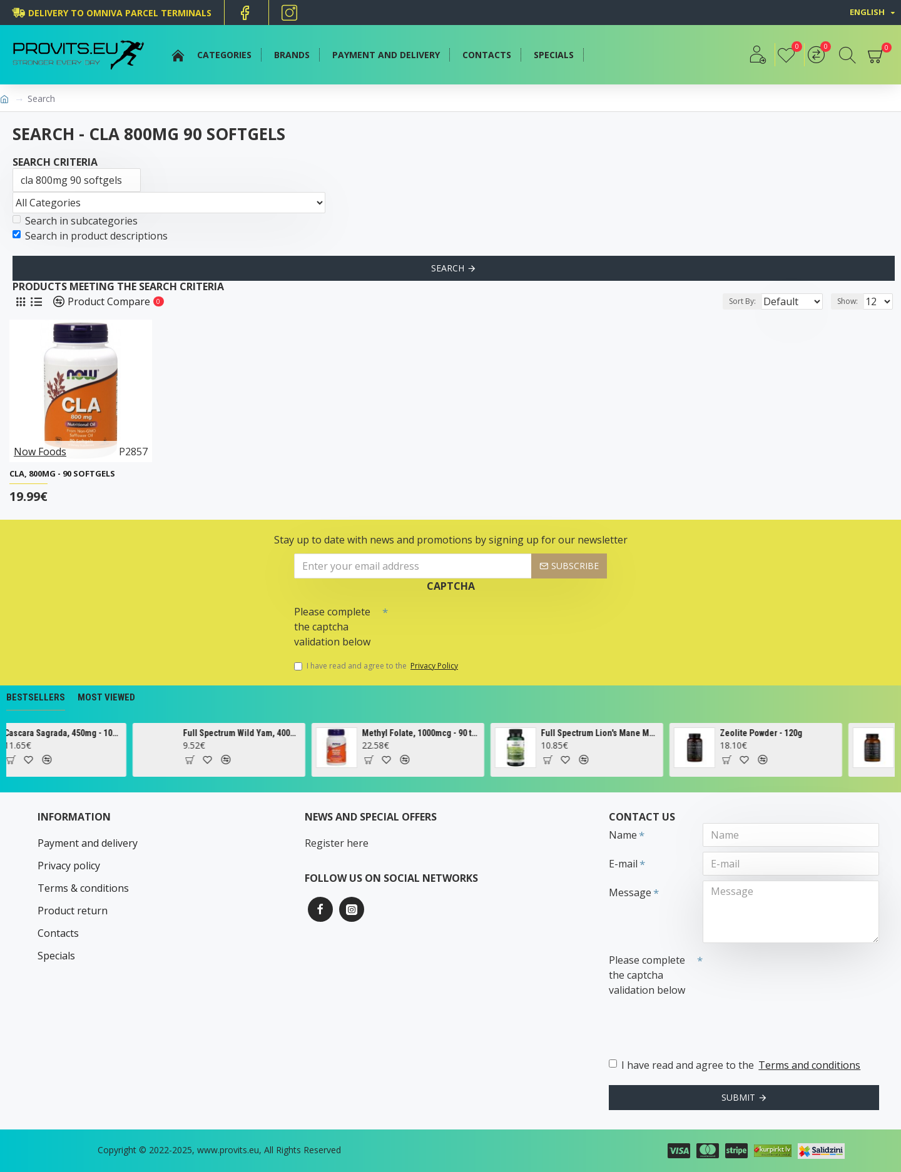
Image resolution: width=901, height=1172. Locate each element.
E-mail (623, 864)
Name (623, 835)
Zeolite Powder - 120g (791, 733)
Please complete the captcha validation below (332, 627)
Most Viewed (106, 697)
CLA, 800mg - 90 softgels (62, 473)
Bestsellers (35, 697)
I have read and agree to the (377, 666)
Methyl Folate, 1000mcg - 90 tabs (451, 733)
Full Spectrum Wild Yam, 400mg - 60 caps (272, 733)
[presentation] (475, 622)
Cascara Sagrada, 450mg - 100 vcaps (93, 733)
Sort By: (732, 301)
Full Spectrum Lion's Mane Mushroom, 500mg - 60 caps (630, 733)
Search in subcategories (75, 221)
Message (630, 892)
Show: (851, 301)
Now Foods (40, 451)
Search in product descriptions (90, 236)
